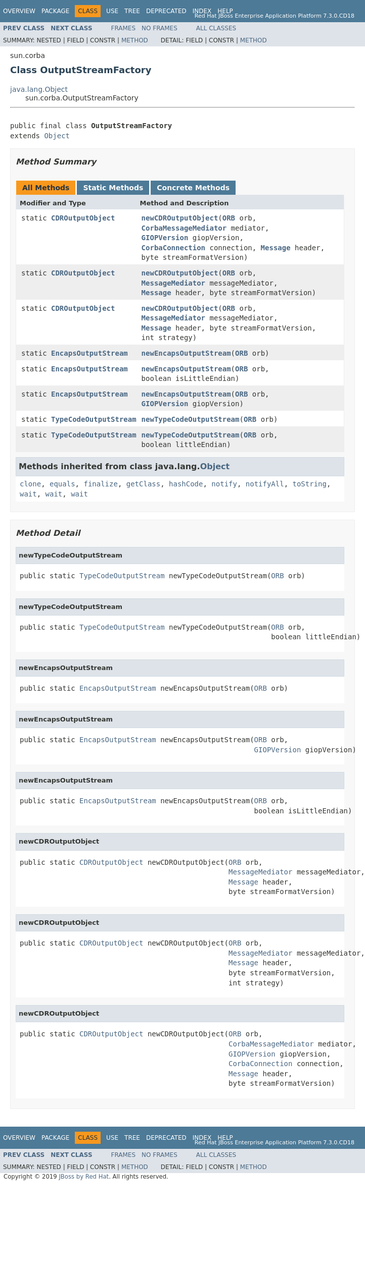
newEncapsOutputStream (186, 353)
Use (112, 11)
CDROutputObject (83, 218)
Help (225, 11)
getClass (143, 484)
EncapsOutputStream (89, 353)
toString (310, 484)
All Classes (216, 28)
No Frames (159, 28)
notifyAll (265, 484)
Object (57, 136)
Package (55, 11)
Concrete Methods (193, 188)
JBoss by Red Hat (84, 1176)
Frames (123, 28)
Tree (132, 11)
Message (276, 248)
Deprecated (166, 11)
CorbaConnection (173, 248)
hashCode (186, 484)
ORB (228, 218)
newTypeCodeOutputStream (191, 419)
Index (202, 11)
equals (62, 484)
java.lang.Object (39, 89)
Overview (19, 11)
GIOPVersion (165, 238)
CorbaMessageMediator (184, 228)
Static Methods (113, 188)
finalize (100, 484)
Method (134, 40)
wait (28, 494)
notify (224, 484)
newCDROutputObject (180, 218)
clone (30, 484)
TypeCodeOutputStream (93, 419)
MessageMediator (173, 283)
